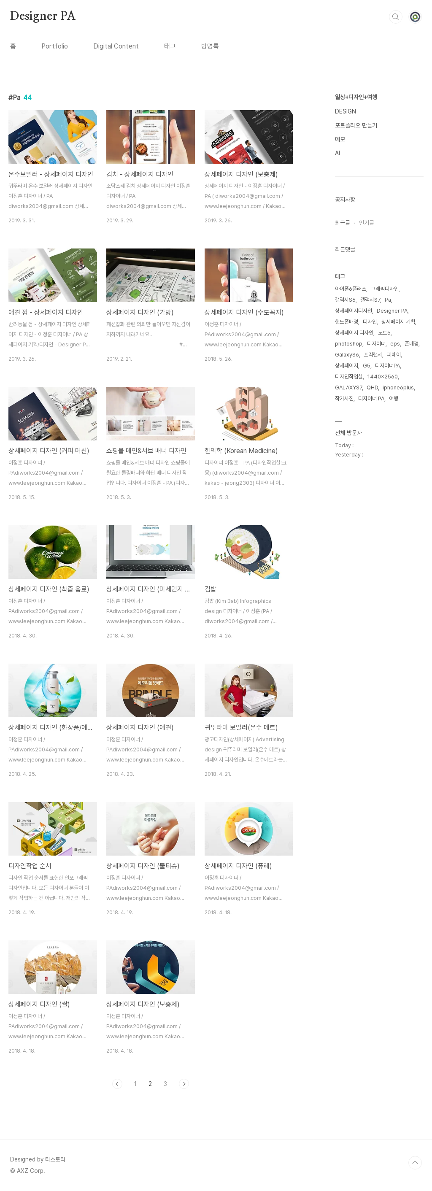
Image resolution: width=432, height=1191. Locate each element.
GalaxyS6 (347, 354)
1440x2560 (382, 376)
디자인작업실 (349, 376)
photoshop (348, 343)
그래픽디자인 (385, 289)
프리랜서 (373, 354)
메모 (340, 139)
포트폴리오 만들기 (356, 125)
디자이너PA (387, 365)
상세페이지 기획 (398, 322)
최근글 (342, 222)
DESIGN (345, 111)
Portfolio (54, 46)
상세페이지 (346, 365)
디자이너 (376, 343)
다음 (184, 1084)
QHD (372, 387)
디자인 (370, 322)
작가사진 (344, 398)
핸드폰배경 (346, 322)
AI (337, 153)
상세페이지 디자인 (354, 332)
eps (395, 343)
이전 (117, 1084)
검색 (395, 17)
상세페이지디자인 (353, 311)
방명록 (210, 46)
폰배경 (411, 343)
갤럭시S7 (370, 300)
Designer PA (43, 16)
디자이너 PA (371, 398)
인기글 (366, 222)
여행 (393, 398)
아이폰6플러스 (350, 289)
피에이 (394, 354)
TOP (415, 1162)
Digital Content (116, 46)
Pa (388, 300)
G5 (366, 365)
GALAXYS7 (348, 387)
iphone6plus (398, 387)
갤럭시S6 (345, 300)
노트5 (384, 332)
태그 (170, 46)
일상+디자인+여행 (356, 97)
